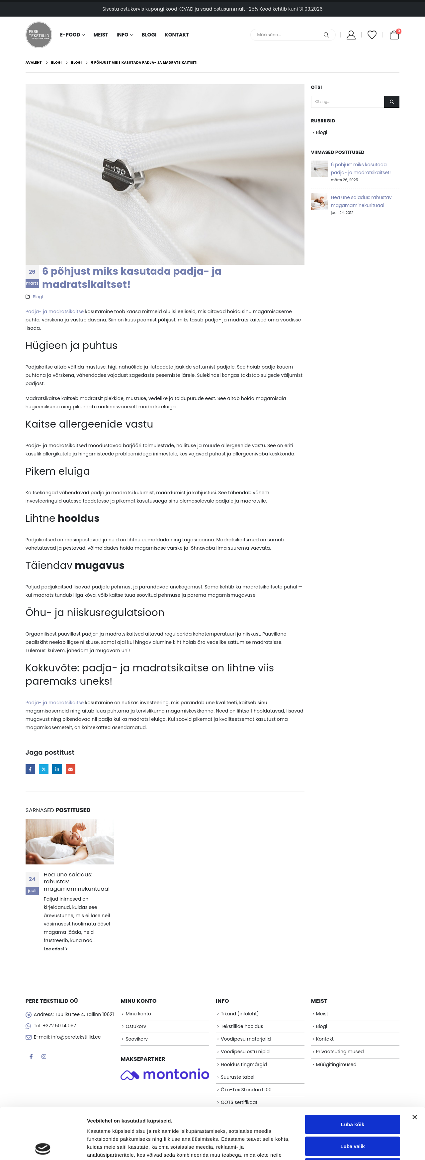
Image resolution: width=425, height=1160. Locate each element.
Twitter (43, 769)
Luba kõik (352, 1073)
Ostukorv (136, 1026)
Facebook (30, 769)
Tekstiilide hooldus (242, 1026)
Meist (100, 34)
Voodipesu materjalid (246, 1039)
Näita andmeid (343, 1147)
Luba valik (352, 1095)
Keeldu (352, 1116)
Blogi (149, 34)
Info (122, 34)
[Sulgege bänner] (414, 1065)
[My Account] (351, 35)
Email (70, 769)
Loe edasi (56, 949)
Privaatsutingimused (340, 1051)
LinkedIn (57, 769)
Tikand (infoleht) (240, 1013)
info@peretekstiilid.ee (76, 1037)
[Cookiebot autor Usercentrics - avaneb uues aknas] (43, 1147)
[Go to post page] (70, 841)
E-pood (70, 34)
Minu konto (138, 1013)
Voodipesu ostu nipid (245, 1051)
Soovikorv (137, 1039)
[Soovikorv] (372, 35)
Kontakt (177, 34)
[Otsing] (326, 34)
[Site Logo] (39, 35)
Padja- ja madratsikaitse (55, 311)
